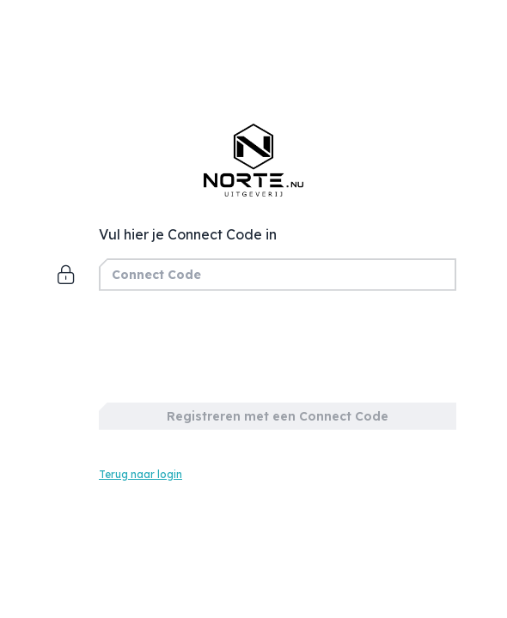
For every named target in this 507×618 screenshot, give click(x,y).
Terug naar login (140, 474)
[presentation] (229, 341)
